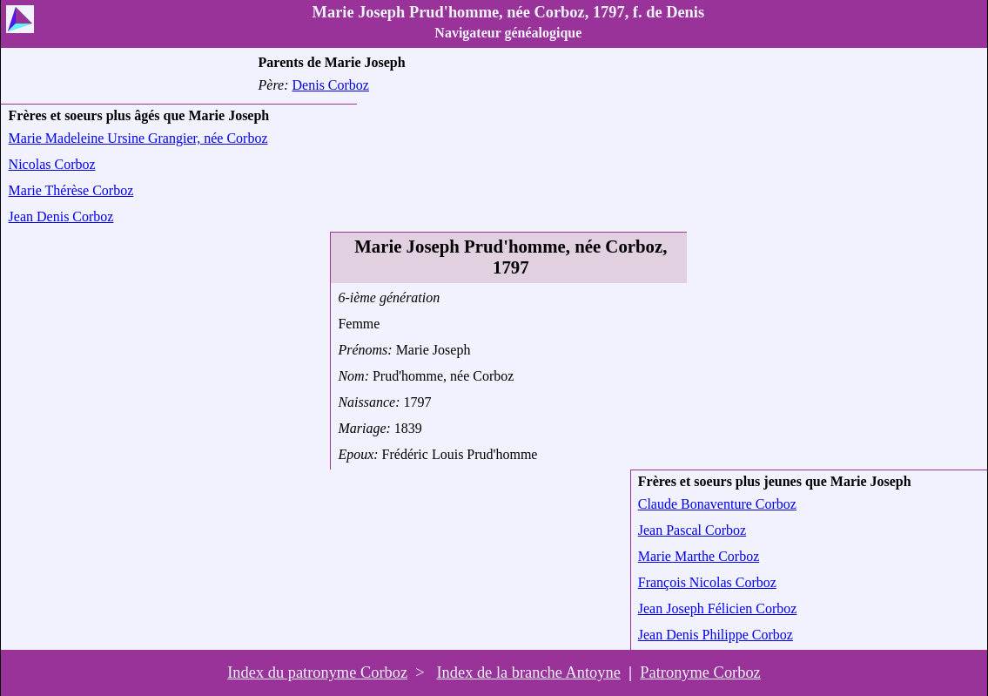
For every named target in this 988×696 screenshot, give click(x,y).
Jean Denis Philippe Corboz (715, 634)
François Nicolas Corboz (707, 582)
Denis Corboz (330, 85)
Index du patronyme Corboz (317, 672)
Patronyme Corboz (700, 672)
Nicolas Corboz (52, 164)
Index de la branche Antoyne (528, 672)
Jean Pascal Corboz (692, 530)
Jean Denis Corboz (61, 216)
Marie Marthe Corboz (699, 556)
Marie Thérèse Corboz (71, 190)
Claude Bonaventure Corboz (717, 504)
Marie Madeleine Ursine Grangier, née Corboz (138, 138)
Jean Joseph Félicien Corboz (717, 608)
